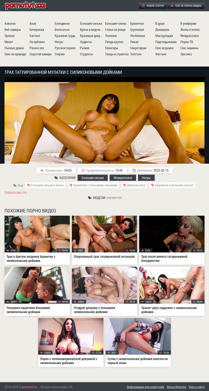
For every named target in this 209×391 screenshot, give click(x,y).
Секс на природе (15, 54)
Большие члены (115, 23)
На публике (37, 42)
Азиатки (10, 23)
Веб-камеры (12, 29)
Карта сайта (197, 387)
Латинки (111, 35)
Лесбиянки (137, 35)
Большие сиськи (91, 23)
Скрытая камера (40, 54)
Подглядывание (166, 42)
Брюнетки (137, 23)
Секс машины (189, 48)
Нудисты (86, 42)
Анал (33, 23)
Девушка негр (136, 185)
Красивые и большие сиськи (174, 185)
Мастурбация (164, 35)
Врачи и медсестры (92, 29)
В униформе (188, 23)
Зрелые (9, 35)
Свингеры (111, 48)
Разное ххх (37, 48)
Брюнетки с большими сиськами (95, 185)
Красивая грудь (65, 35)
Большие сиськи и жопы (47, 185)
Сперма (59, 54)
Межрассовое (189, 35)
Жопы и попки (190, 29)
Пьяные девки (14, 48)
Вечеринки (37, 29)
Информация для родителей (145, 387)
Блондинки (62, 23)
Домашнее (162, 29)
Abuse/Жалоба (176, 387)
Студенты (86, 54)
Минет (8, 42)
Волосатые (62, 29)
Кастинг (35, 35)
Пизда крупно (114, 42)
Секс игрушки (164, 48)
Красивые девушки (92, 35)
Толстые (135, 54)
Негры (59, 42)
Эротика (186, 54)
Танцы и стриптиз (117, 54)
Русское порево (65, 48)
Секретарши (138, 48)
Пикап (134, 42)
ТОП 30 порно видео (186, 6)
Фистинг (161, 54)
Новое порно (153, 6)
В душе (160, 23)
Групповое (137, 29)
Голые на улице (115, 29)
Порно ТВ (186, 42)
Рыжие (84, 48)
